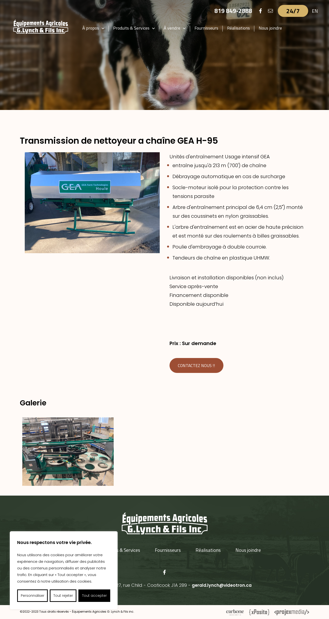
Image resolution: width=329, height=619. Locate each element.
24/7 (293, 11)
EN (315, 10)
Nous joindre (271, 28)
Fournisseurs (208, 28)
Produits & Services (133, 28)
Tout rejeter (63, 595)
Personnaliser (32, 595)
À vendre (173, 28)
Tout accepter (94, 595)
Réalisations (240, 28)
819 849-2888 (233, 11)
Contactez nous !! (197, 366)
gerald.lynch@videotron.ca (221, 585)
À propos (92, 28)
